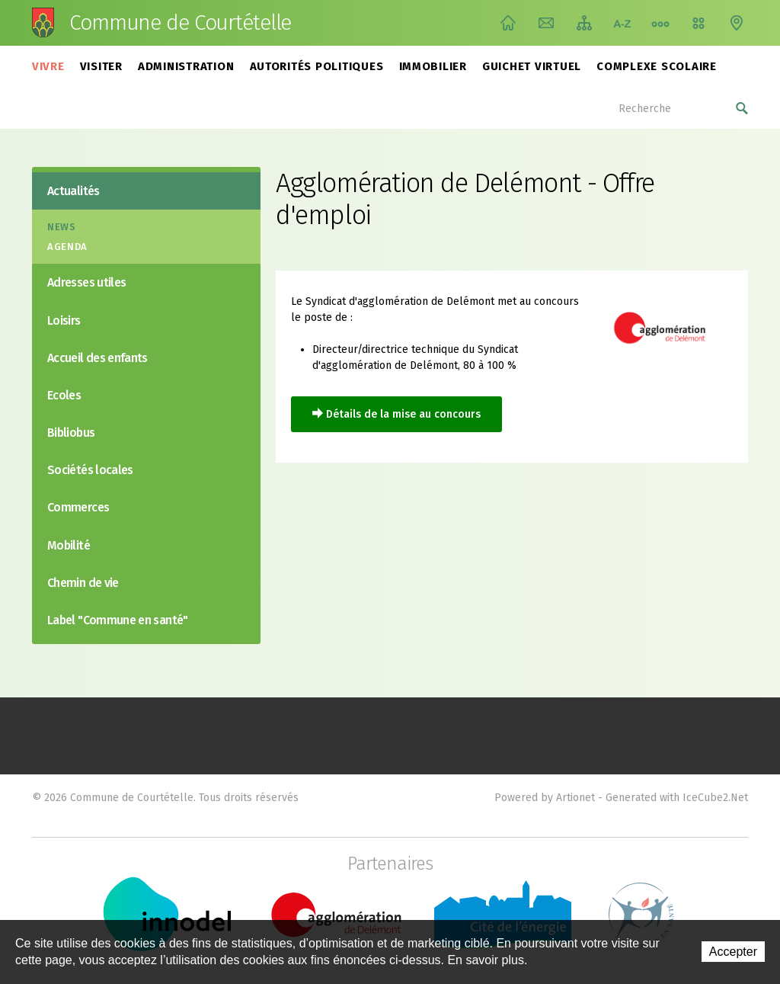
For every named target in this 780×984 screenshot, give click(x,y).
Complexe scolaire (656, 66)
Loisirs (64, 320)
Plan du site (584, 22)
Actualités (73, 191)
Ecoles (64, 395)
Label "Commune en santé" (117, 620)
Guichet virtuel (531, 66)
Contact (546, 22)
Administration (186, 66)
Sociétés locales (90, 470)
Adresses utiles (86, 282)
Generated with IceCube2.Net (677, 797)
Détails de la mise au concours (403, 414)
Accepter (733, 951)
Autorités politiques (317, 66)
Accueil (508, 22)
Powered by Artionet (544, 797)
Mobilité (68, 545)
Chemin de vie (660, 22)
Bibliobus (70, 432)
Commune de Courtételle (180, 23)
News (61, 226)
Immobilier (433, 66)
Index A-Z (622, 22)
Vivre (48, 66)
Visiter (101, 66)
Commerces (78, 507)
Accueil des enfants (97, 358)
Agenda (67, 246)
